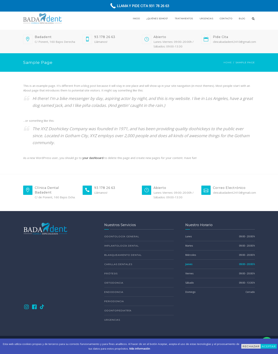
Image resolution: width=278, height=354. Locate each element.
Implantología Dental (121, 245)
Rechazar (250, 346)
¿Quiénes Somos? (157, 18)
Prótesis (111, 273)
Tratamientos (184, 18)
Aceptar (269, 346)
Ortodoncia (113, 282)
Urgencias (206, 18)
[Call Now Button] (139, 6)
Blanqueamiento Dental (123, 254)
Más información (139, 348)
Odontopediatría (117, 310)
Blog (242, 18)
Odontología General (121, 236)
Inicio (136, 18)
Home (228, 62)
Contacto (226, 18)
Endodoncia (113, 292)
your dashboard (92, 158)
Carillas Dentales (118, 264)
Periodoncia (114, 301)
